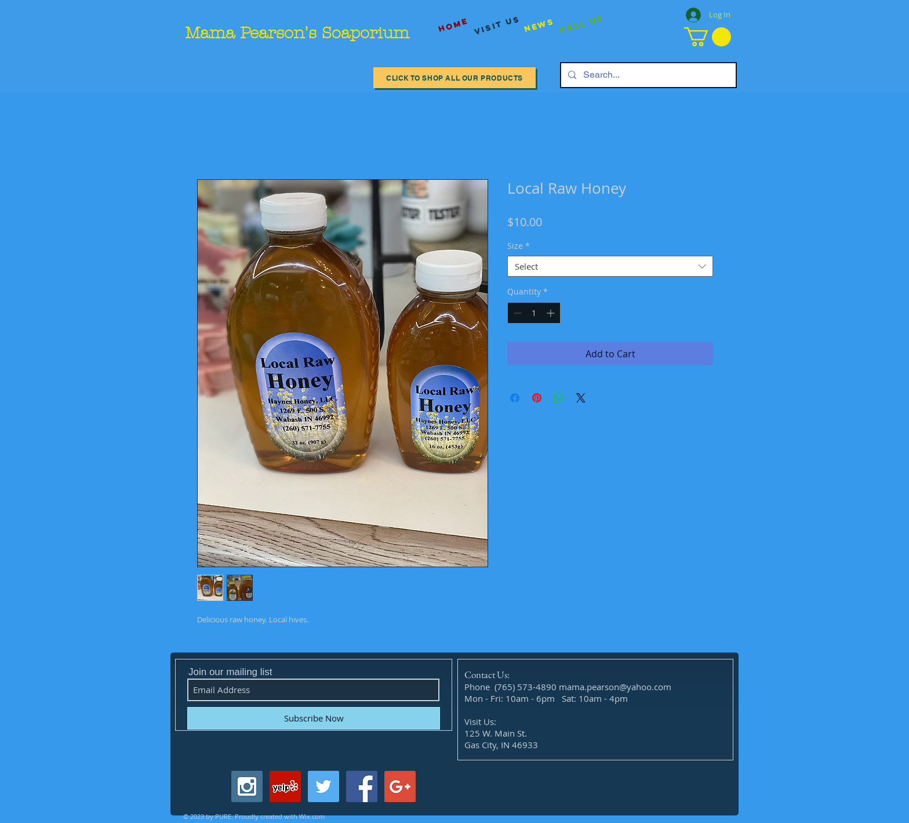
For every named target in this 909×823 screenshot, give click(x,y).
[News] (539, 25)
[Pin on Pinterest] (537, 398)
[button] (707, 36)
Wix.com (312, 816)
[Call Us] (582, 24)
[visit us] (497, 25)
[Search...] (647, 75)
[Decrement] (516, 313)
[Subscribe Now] (313, 718)
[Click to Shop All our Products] (454, 77)
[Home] (453, 25)
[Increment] (551, 313)
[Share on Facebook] (515, 398)
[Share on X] (581, 398)
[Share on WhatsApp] (559, 398)
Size (518, 246)
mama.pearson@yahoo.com (615, 687)
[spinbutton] (533, 313)
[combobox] (610, 266)
